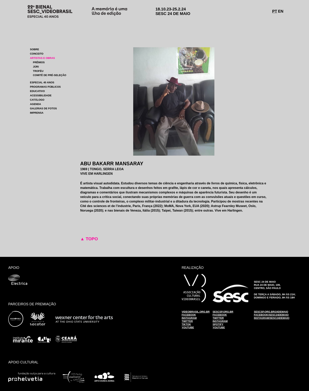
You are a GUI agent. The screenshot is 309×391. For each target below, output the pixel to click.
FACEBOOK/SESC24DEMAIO (271, 314)
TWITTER (187, 321)
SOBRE (34, 49)
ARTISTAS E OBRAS (42, 58)
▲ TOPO (89, 239)
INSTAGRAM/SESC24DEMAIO (271, 318)
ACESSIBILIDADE (40, 95)
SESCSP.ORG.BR (223, 311)
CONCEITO (36, 53)
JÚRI (36, 66)
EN (280, 11)
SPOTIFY (218, 324)
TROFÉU (38, 71)
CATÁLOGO (37, 99)
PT (274, 11)
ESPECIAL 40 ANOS (42, 82)
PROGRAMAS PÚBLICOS (45, 86)
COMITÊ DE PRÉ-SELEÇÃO (49, 75)
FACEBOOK (189, 314)
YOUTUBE (188, 327)
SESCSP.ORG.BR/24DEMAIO (271, 311)
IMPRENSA (36, 112)
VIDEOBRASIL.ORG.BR (196, 311)
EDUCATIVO (37, 91)
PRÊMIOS (39, 62)
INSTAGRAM (189, 318)
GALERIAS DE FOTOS (43, 108)
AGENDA (35, 104)
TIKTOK (186, 324)
